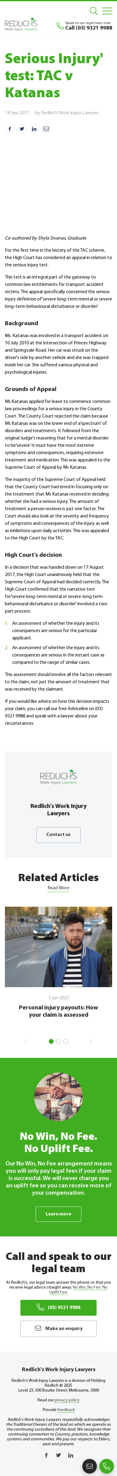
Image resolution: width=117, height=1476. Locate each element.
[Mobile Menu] (107, 11)
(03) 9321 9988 (58, 1307)
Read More (58, 888)
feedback (66, 1410)
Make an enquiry (58, 1328)
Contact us (58, 834)
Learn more (58, 1214)
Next (91, 1041)
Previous (26, 1041)
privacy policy (67, 1400)
